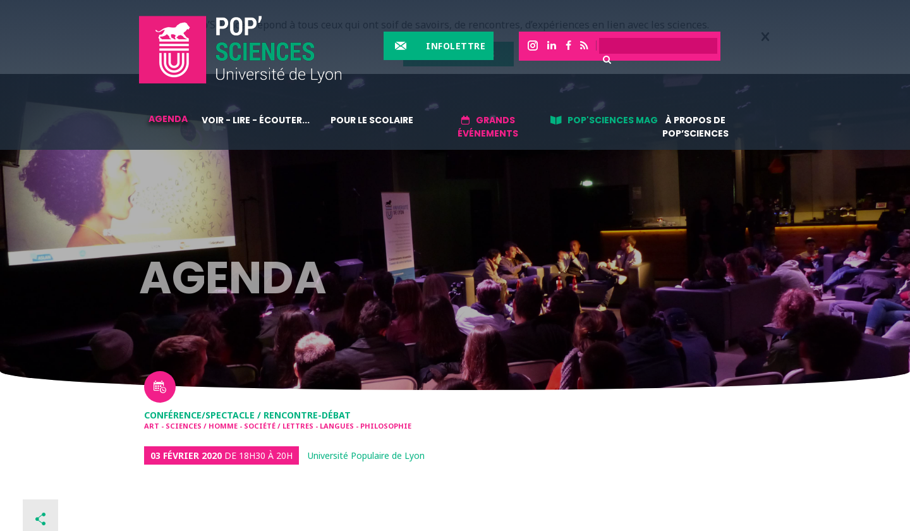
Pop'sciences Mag (612, 120)
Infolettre (455, 46)
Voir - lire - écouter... (256, 120)
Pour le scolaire (372, 120)
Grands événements (488, 127)
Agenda (168, 119)
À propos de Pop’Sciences (695, 127)
